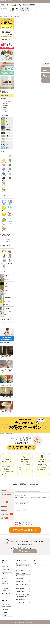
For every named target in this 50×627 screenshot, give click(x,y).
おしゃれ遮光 (5, 301)
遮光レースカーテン (20, 575)
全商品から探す (4, 95)
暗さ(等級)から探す (6, 604)
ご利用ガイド (6, 2)
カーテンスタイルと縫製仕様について (6, 565)
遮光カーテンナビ (20, 570)
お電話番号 (4, 518)
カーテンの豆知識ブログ (21, 602)
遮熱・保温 (5, 111)
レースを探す (5, 609)
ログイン (22, 9)
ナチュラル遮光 (5, 308)
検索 (13, 9)
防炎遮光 (4, 109)
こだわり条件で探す (9, 10)
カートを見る (5, 588)
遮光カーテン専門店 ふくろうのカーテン (7, 16)
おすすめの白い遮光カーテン (22, 594)
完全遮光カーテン (6, 101)
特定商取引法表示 (6, 591)
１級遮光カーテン (20, 591)
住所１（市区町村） (7, 514)
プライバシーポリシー (6, 594)
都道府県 (4, 510)
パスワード (4, 502)
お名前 (3, 490)
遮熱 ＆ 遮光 (4, 294)
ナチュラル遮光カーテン (21, 596)
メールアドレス (6, 494)
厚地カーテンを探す (6, 606)
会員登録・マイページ (6, 584)
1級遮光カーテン (6, 103)
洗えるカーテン (5, 297)
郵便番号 (4, 506)
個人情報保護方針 (25, 524)
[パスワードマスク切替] (28, 501)
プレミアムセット (6, 241)
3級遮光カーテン (6, 107)
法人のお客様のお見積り (26, 544)
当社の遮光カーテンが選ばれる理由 (23, 566)
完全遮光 (4, 283)
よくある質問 (5, 581)
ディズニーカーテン (20, 588)
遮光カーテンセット (5, 276)
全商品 (4, 324)
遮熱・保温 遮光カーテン (21, 599)
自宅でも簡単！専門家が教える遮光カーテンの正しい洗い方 (6, 411)
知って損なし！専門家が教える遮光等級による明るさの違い (6, 356)
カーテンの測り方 (20, 563)
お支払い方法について (6, 574)
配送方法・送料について (17, 2)
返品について (28, 2)
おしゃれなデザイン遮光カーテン (23, 585)
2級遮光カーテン (6, 105)
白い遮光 (4, 304)
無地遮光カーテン (20, 581)
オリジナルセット (6, 239)
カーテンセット (5, 612)
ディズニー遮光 (5, 312)
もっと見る (46, 64)
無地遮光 (4, 290)
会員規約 (23, 522)
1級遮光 (4, 287)
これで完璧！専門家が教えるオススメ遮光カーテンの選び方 (6, 397)
